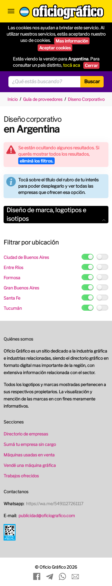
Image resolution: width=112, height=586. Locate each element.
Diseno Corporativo (86, 99)
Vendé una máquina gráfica (30, 465)
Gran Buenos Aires (21, 287)
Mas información (72, 40)
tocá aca (71, 65)
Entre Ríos (13, 267)
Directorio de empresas (26, 433)
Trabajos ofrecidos (21, 475)
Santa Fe (12, 297)
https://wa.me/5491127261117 (54, 503)
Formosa (12, 277)
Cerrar (91, 65)
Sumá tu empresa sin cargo (30, 444)
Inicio (12, 99)
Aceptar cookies (55, 47)
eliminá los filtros (36, 160)
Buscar (92, 81)
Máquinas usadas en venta (29, 454)
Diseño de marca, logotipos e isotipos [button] (56, 214)
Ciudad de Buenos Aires (26, 257)
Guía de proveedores (42, 99)
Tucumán (13, 308)
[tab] (56, 214)
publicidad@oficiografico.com (47, 515)
